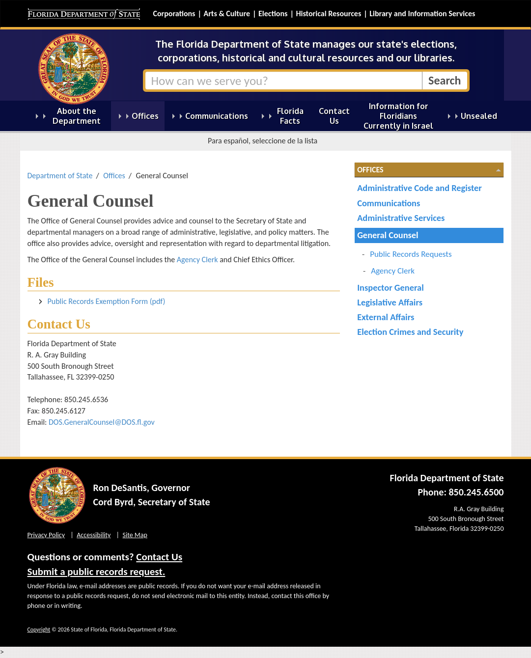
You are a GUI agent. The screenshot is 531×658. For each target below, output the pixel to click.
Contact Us (159, 556)
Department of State (60, 175)
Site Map (135, 535)
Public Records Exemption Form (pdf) (107, 301)
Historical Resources (328, 13)
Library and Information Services (422, 13)
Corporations (174, 13)
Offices (114, 175)
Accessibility (94, 535)
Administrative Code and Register (419, 187)
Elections (272, 13)
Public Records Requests (411, 254)
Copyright (39, 629)
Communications (388, 203)
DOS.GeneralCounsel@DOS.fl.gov (102, 422)
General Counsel (387, 235)
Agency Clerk (197, 259)
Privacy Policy (46, 535)
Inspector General (390, 287)
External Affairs (385, 317)
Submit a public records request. (97, 571)
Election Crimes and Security (410, 331)
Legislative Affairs (389, 302)
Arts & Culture (226, 13)
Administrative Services (401, 217)
